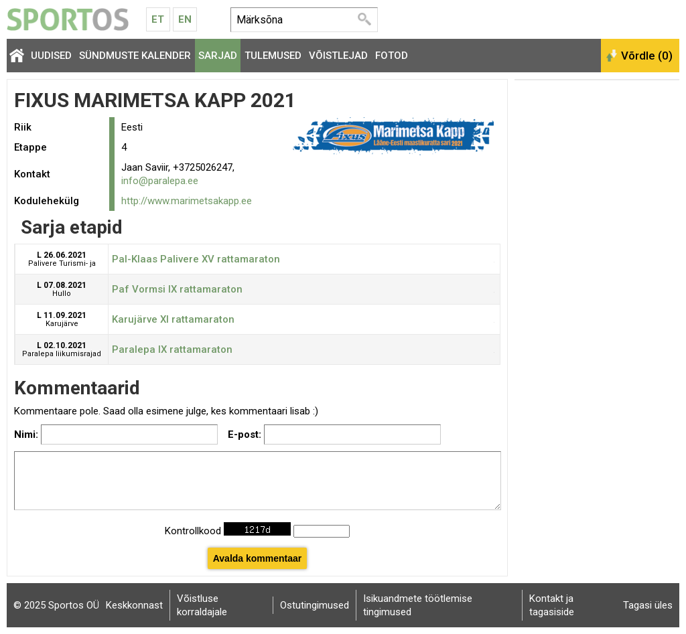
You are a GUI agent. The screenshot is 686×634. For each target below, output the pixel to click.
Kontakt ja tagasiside (551, 605)
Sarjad (217, 56)
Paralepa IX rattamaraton (172, 349)
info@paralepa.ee (159, 181)
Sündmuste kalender (135, 56)
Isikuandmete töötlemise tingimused (417, 605)
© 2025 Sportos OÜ (56, 605)
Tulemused (273, 56)
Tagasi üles (648, 605)
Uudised (51, 56)
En (185, 19)
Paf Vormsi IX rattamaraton (177, 289)
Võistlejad (338, 56)
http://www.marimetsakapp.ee (186, 201)
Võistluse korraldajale (202, 605)
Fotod (391, 56)
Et (157, 19)
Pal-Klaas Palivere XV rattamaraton (196, 259)
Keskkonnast (134, 605)
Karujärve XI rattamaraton (173, 319)
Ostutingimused (314, 605)
